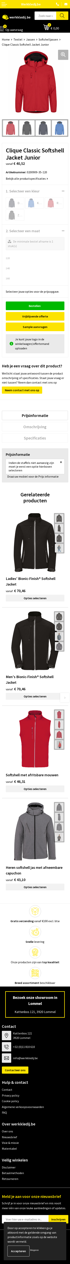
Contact (7, 1089)
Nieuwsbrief (9, 1137)
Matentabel (9, 1148)
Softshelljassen (48, 39)
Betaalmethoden (13, 1173)
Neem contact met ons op (22, 390)
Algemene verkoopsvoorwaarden (23, 1107)
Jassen (30, 39)
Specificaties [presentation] (35, 438)
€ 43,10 (15, 879)
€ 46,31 (15, 781)
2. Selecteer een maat (23, 230)
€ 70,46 (15, 590)
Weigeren (34, 1250)
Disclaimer (8, 1167)
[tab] (35, 415)
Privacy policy (10, 1095)
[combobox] (45, 15)
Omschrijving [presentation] (34, 426)
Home (6, 39)
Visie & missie (10, 1143)
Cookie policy (10, 1101)
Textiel (17, 39)
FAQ (4, 1112)
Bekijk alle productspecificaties (27, 178)
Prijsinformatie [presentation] (35, 415)
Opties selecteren (35, 598)
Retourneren (10, 1179)
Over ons (7, 1131)
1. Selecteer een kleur (23, 191)
